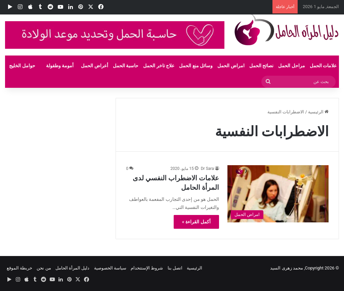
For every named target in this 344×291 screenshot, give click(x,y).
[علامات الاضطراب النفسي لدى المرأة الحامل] (278, 193)
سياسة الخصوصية (110, 267)
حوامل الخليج (22, 65)
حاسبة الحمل (125, 65)
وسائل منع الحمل (196, 65)
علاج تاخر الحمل (158, 65)
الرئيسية (318, 111)
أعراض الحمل (94, 65)
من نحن (44, 267)
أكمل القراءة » (196, 221)
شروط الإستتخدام (147, 267)
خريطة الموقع (19, 267)
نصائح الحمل (261, 65)
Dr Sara (207, 168)
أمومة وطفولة (60, 65)
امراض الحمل (230, 65)
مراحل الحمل (291, 65)
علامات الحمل (323, 65)
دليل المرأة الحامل (72, 267)
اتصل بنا (175, 267)
